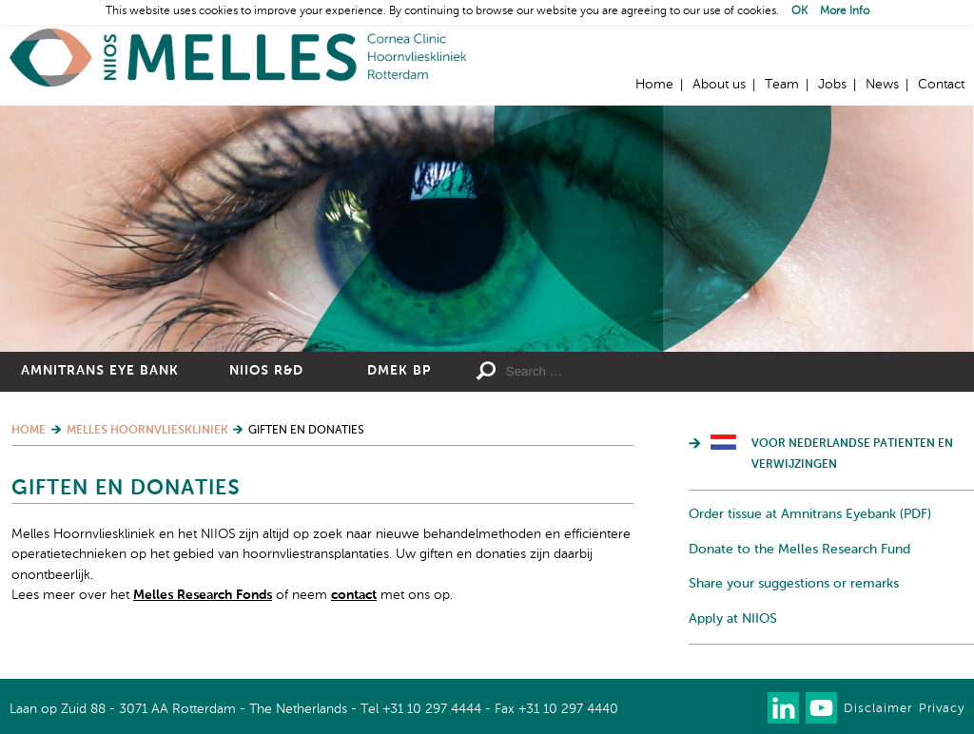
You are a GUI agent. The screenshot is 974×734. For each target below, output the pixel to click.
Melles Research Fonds (202, 595)
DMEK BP (399, 370)
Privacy (941, 709)
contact (354, 595)
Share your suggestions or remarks (794, 583)
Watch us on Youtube (821, 708)
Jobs (832, 84)
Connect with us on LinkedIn (783, 708)
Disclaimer (878, 709)
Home (238, 58)
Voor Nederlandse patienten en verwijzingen (852, 454)
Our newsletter (745, 708)
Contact (941, 84)
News (882, 84)
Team (782, 84)
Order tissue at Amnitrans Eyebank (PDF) (810, 514)
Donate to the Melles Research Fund (799, 549)
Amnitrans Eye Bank (100, 370)
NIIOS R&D (266, 370)
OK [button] (799, 11)
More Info (844, 11)
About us (719, 84)
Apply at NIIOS (733, 619)
